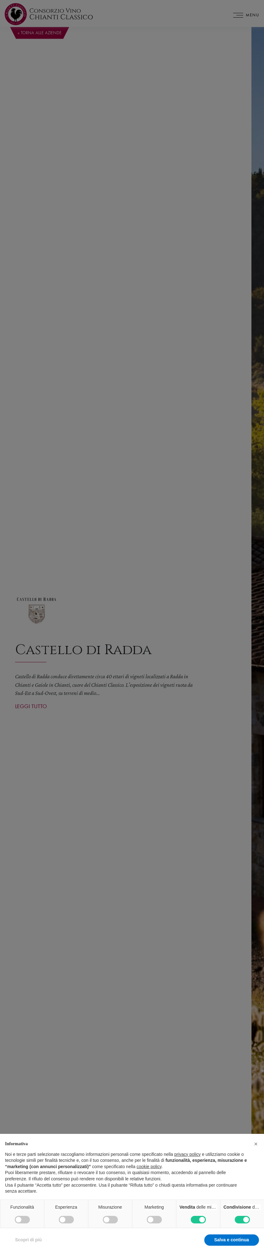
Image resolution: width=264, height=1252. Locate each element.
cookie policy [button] (149, 1171)
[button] (256, 1149)
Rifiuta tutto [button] (187, 1245)
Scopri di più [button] (28, 1245)
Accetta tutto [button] (235, 1245)
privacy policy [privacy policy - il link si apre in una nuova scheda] (187, 1159)
